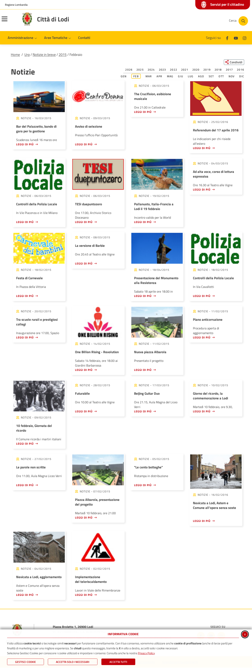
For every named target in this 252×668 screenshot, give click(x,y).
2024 (151, 70)
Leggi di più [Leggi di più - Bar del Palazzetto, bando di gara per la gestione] (25, 144)
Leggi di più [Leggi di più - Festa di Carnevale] (25, 296)
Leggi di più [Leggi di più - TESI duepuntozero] (84, 222)
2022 (173, 70)
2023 (162, 70)
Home (15, 54)
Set (211, 77)
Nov (232, 77)
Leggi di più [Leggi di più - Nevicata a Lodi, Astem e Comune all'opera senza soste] (201, 521)
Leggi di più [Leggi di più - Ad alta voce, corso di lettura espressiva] (201, 190)
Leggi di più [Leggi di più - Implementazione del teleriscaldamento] (84, 595)
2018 (218, 70)
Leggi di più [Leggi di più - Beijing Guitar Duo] (143, 411)
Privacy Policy (146, 653)
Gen (124, 77)
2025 (140, 70)
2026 (128, 70)
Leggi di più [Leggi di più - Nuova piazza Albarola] (143, 370)
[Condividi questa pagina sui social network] (233, 62)
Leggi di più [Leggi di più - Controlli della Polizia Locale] (25, 222)
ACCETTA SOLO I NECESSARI (72, 662)
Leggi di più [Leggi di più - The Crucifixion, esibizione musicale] (143, 112)
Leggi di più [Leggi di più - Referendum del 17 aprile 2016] (201, 148)
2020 (196, 70)
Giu (180, 77)
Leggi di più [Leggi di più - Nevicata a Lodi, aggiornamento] (25, 595)
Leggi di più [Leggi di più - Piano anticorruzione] (201, 337)
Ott (221, 77)
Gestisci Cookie (25, 662)
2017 (229, 70)
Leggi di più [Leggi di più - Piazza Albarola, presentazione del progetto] (84, 518)
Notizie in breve (44, 54)
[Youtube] (235, 37)
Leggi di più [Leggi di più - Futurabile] (84, 411)
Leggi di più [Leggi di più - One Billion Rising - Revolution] (84, 370)
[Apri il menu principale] (9, 21)
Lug (191, 77)
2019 (207, 70)
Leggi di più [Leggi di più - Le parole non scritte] (25, 485)
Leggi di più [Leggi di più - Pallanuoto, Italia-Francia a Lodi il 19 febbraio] (143, 222)
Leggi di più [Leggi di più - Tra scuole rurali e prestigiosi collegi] (25, 337)
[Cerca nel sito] (238, 21)
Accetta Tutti (118, 662)
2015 (63, 54)
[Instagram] (244, 37)
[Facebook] (227, 37)
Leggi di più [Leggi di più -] (143, 485)
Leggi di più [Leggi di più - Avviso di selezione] (84, 144)
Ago (201, 77)
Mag (170, 77)
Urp (27, 54)
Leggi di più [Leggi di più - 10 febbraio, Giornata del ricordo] (25, 444)
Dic (241, 77)
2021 (184, 70)
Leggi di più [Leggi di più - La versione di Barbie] (84, 264)
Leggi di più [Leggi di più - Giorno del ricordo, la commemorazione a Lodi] (201, 411)
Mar (148, 77)
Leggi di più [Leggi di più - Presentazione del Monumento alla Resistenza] (143, 296)
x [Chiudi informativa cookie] (245, 634)
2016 (240, 70)
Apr (159, 77)
